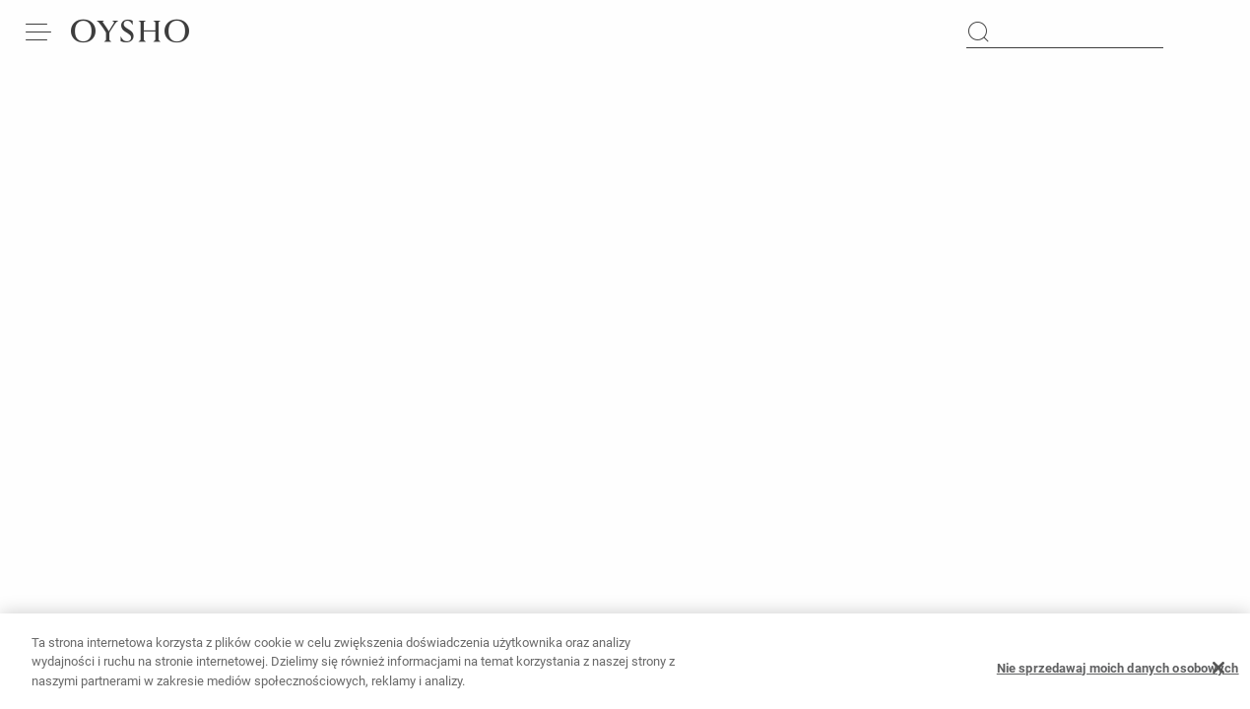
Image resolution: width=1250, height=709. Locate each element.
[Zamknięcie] (1218, 674)
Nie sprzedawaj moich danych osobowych (1118, 674)
